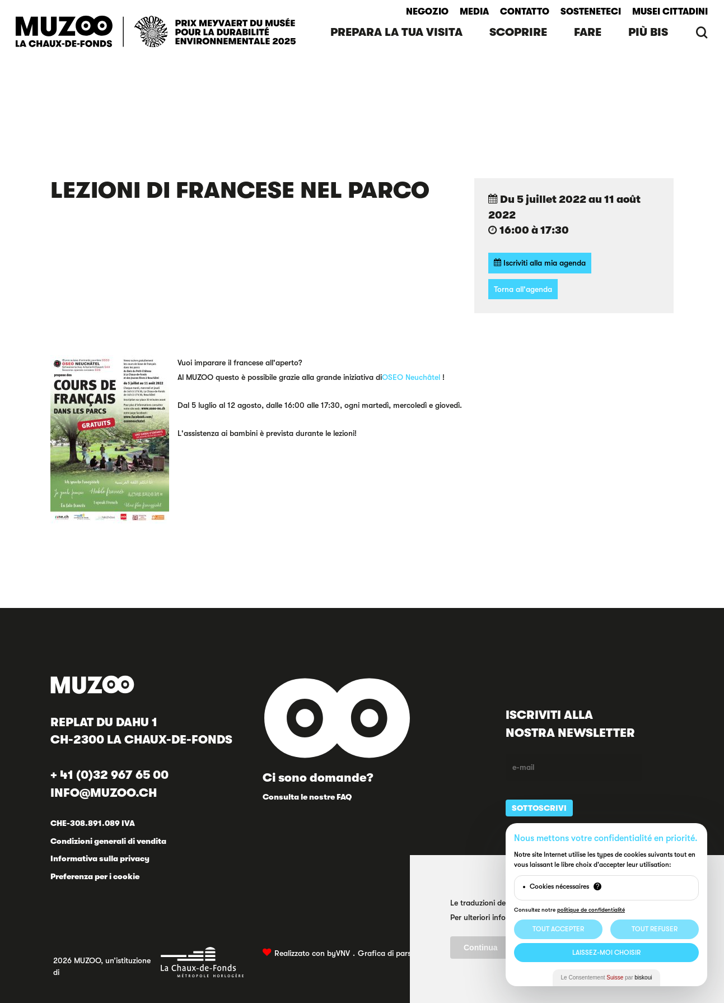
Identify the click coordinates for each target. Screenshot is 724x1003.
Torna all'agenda (523, 289)
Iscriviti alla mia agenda (540, 262)
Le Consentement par (606, 977)
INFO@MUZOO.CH (103, 793)
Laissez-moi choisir (606, 952)
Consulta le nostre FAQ (307, 796)
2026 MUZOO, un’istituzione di (148, 962)
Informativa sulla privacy (100, 858)
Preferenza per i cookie (94, 876)
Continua (481, 947)
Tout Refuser (655, 929)
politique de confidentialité (591, 910)
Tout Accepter (558, 929)
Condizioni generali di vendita (108, 841)
